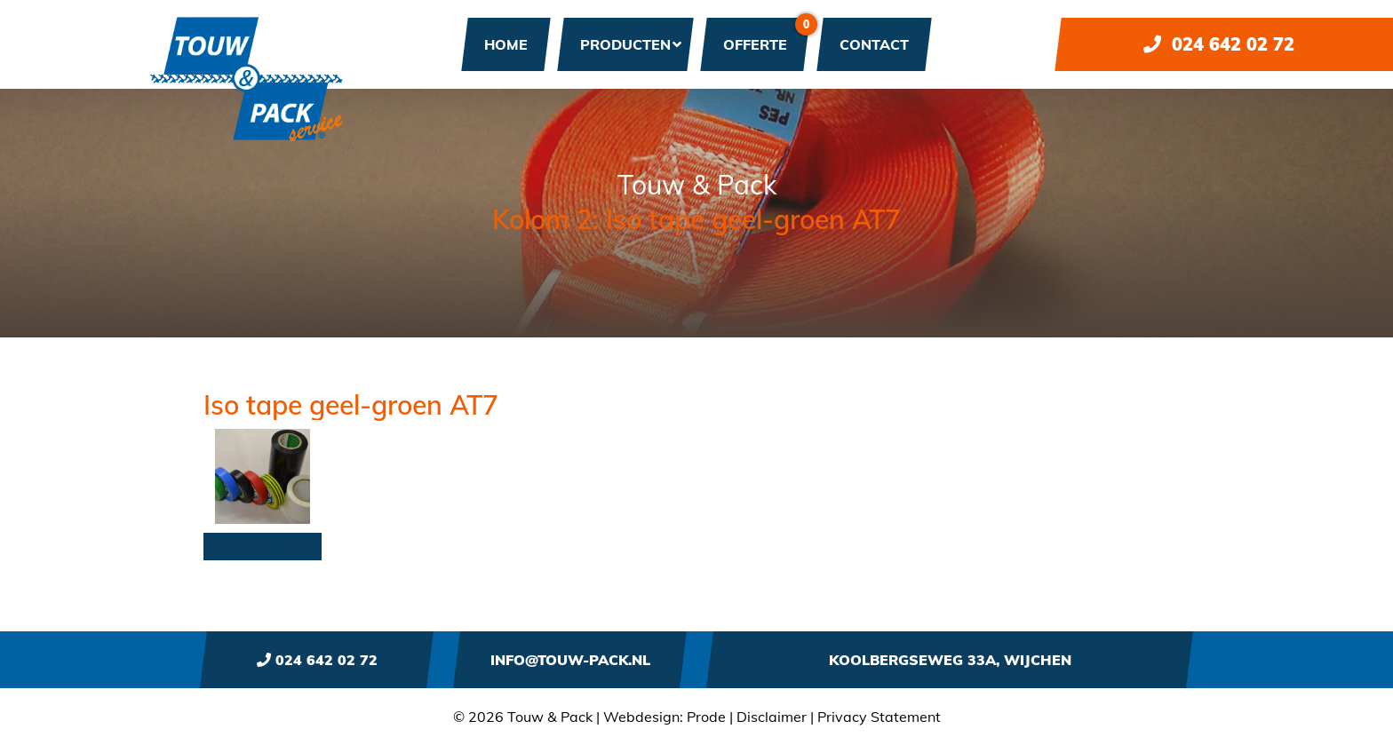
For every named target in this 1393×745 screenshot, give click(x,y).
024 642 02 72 (1218, 44)
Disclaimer (771, 716)
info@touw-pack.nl (570, 660)
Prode (706, 716)
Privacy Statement (879, 716)
